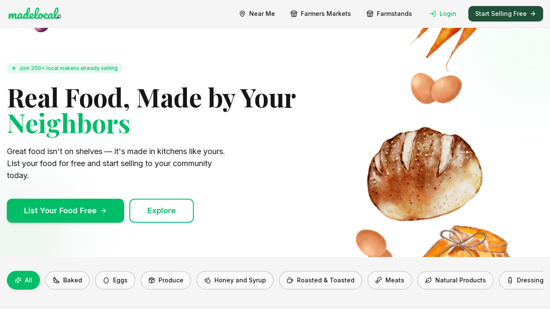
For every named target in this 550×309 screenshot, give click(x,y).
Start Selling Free (505, 13)
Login (442, 13)
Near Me (257, 13)
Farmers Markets (320, 13)
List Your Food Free (65, 210)
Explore (161, 210)
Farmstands (389, 13)
